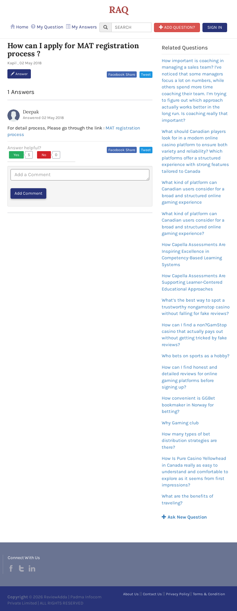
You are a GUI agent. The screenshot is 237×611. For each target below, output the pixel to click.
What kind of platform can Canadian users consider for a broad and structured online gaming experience (193, 192)
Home (19, 27)
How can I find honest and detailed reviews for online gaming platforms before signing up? (189, 377)
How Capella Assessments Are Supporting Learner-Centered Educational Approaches (194, 282)
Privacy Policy (177, 594)
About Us (131, 594)
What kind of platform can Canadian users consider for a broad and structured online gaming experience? (193, 223)
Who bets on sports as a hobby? (195, 356)
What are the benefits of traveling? (187, 499)
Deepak (31, 112)
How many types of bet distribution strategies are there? (189, 440)
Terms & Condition (209, 594)
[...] (131, 27)
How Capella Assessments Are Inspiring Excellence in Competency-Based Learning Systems (194, 254)
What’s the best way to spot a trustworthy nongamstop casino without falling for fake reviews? (196, 306)
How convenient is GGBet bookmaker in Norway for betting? (188, 404)
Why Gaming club (180, 423)
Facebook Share (121, 74)
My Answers (81, 27)
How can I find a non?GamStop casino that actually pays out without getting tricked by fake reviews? (194, 334)
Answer (19, 74)
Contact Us (152, 594)
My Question (47, 27)
